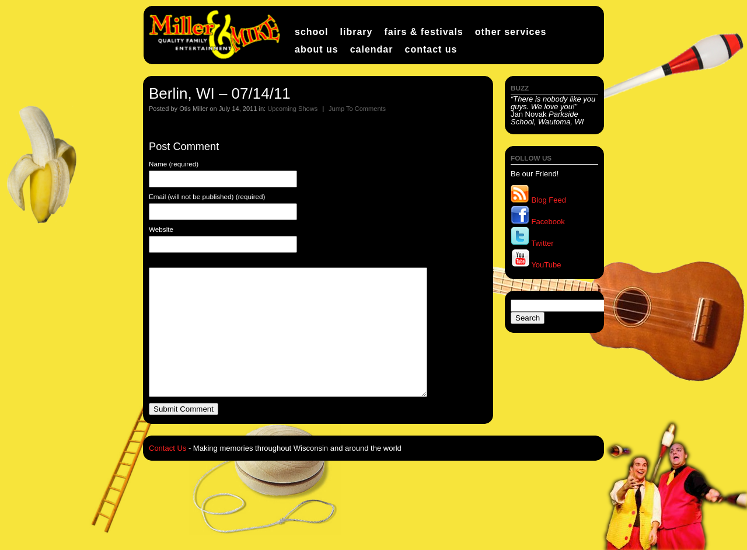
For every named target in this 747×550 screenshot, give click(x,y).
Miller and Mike (216, 35)
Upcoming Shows (292, 108)
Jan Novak (553, 110)
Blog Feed (538, 200)
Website (161, 229)
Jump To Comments (357, 108)
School (312, 32)
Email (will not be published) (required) (207, 196)
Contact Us (430, 49)
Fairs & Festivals (423, 32)
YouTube (536, 264)
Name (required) (173, 164)
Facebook (538, 221)
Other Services (511, 32)
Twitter (532, 243)
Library (356, 32)
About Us (316, 49)
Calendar (371, 49)
